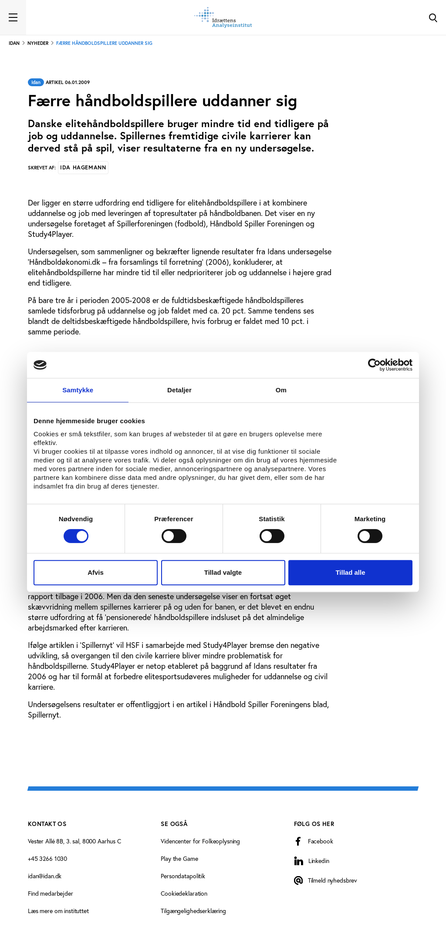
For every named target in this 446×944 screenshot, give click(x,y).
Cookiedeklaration (184, 893)
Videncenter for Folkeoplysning (200, 841)
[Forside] (223, 17)
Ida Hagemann (83, 167)
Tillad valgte (223, 572)
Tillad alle (350, 572)
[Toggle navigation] (13, 17)
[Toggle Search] (433, 17)
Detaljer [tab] (179, 390)
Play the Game (179, 859)
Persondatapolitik (183, 876)
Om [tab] (281, 390)
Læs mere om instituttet (58, 911)
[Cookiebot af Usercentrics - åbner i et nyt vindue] (374, 364)
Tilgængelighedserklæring (193, 911)
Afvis (96, 572)
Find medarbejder (50, 893)
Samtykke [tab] (77, 390)
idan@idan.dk (44, 876)
